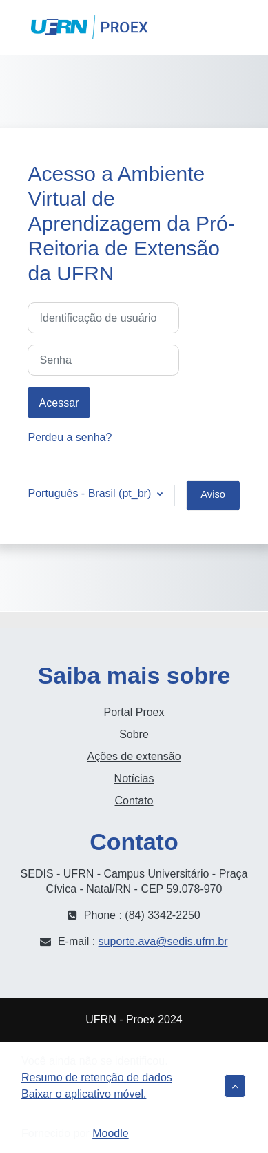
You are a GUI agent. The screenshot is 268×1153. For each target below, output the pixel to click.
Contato (133, 800)
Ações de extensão (134, 756)
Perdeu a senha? (70, 437)
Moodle (110, 1133)
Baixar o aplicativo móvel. (83, 1094)
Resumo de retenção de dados (96, 1077)
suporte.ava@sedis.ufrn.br (163, 941)
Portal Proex (133, 712)
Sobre (134, 734)
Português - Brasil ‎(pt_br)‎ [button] (91, 493)
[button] (198, 27)
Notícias (134, 778)
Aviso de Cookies (213, 500)
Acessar (243, 27)
